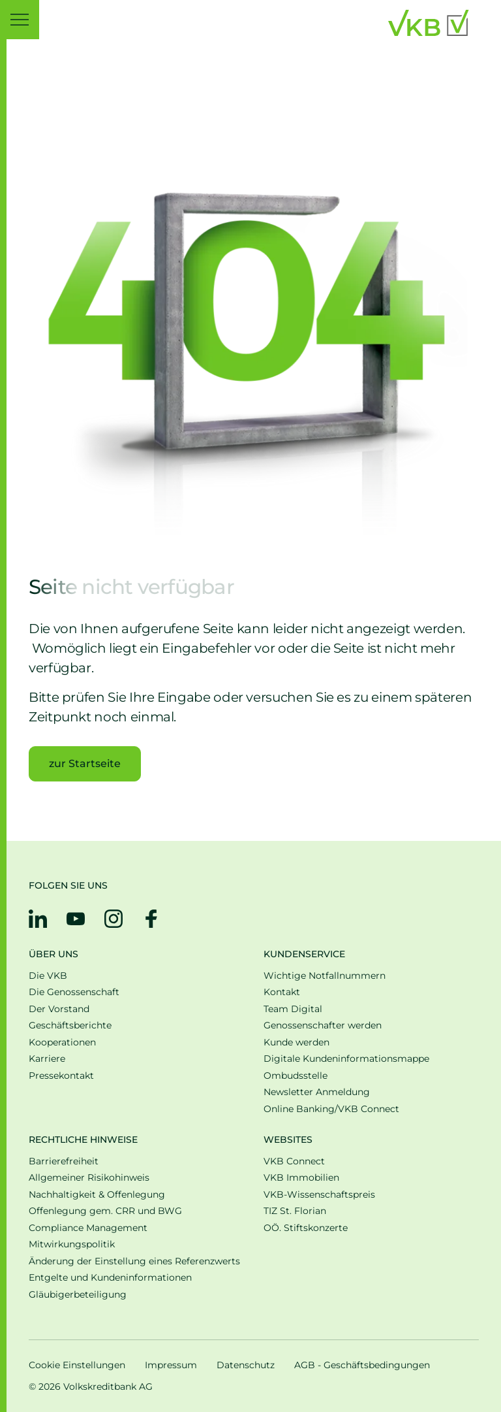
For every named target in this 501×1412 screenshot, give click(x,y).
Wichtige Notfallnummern (325, 975)
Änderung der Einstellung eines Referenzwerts (134, 1261)
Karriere (47, 1058)
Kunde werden (296, 1042)
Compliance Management (88, 1228)
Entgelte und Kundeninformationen (110, 1277)
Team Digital (293, 1009)
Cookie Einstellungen (77, 1365)
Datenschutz (246, 1365)
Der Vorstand (59, 1009)
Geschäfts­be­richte (70, 1025)
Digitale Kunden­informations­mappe (346, 1058)
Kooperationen (62, 1042)
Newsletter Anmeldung (317, 1092)
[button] (19, 19)
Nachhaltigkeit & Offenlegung (97, 1194)
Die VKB (48, 975)
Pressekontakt (61, 1075)
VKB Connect (294, 1161)
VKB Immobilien (301, 1177)
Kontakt (282, 992)
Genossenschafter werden (323, 1025)
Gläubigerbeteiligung (78, 1294)
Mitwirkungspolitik (72, 1244)
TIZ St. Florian (295, 1211)
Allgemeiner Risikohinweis (89, 1177)
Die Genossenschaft (74, 992)
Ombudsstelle (295, 1075)
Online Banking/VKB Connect (331, 1109)
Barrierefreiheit (64, 1161)
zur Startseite (85, 763)
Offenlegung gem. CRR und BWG (105, 1211)
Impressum (171, 1365)
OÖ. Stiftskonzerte (306, 1228)
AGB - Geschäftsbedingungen (362, 1365)
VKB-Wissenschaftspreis (319, 1194)
